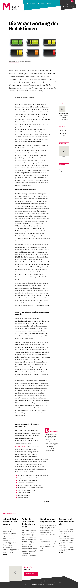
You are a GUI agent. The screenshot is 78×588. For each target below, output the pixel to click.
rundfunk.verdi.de (56, 583)
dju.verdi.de (41, 584)
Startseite (61, 168)
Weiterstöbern (29, 574)
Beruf (66, 168)
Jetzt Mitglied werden (68, 4)
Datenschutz (47, 583)
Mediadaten (48, 581)
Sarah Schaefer (29, 98)
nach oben (46, 501)
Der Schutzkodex (20, 447)
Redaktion (56, 581)
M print (49, 4)
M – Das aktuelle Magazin (31, 565)
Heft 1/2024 (64, 152)
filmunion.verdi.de (50, 584)
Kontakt (40, 583)
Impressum (41, 581)
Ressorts (32, 4)
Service (42, 4)
